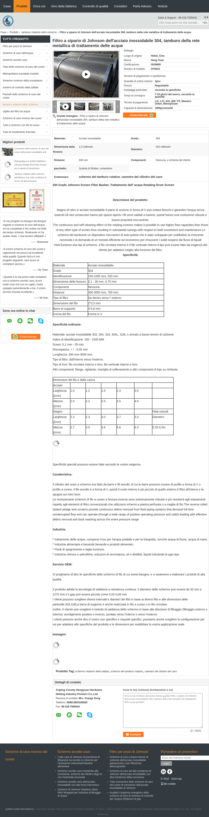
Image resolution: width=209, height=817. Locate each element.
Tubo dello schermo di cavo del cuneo (24, 66)
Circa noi (39, 6)
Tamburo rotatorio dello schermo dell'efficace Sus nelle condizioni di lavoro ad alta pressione (30, 177)
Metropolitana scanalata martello (21, 73)
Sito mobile (168, 783)
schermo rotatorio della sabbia (92, 671)
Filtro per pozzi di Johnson (17, 46)
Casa (7, 6)
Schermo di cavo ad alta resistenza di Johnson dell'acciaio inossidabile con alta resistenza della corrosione (130, 774)
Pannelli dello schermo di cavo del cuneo (21, 96)
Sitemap (176, 778)
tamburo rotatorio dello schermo (39, 32)
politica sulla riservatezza (19, 809)
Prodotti (21, 6)
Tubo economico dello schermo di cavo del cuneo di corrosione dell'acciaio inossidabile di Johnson (131, 785)
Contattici (120, 6)
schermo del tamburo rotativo (127, 671)
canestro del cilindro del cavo (161, 671)
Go (205, 22)
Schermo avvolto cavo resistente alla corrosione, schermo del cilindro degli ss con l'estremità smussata (80, 774)
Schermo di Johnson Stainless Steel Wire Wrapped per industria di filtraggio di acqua (79, 792)
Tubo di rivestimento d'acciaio (19, 132)
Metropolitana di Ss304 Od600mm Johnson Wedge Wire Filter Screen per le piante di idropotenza (30, 165)
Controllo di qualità (95, 6)
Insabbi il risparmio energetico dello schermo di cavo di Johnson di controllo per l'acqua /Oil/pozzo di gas (131, 795)
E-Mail (165, 778)
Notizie (163, 6)
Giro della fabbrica (64, 6)
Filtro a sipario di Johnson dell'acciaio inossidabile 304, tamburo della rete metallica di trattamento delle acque (88, 120)
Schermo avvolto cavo (15, 60)
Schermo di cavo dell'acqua (18, 53)
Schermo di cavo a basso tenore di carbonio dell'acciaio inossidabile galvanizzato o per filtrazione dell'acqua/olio (129, 762)
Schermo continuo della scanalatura (22, 80)
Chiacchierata (141, 115)
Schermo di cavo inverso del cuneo (22, 118)
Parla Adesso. (142, 6)
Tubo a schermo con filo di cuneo (21, 125)
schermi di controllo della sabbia (20, 87)
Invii (166, 763)
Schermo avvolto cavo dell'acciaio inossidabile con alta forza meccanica (78, 783)
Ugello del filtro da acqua (16, 111)
